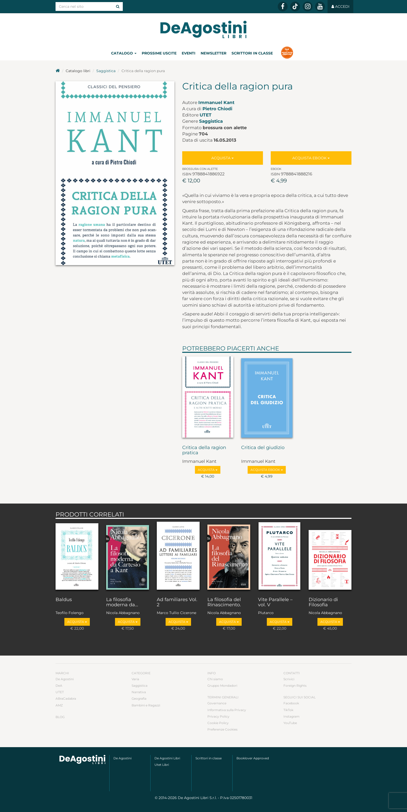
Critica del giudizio (262, 447)
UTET (206, 115)
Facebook (291, 703)
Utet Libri (161, 765)
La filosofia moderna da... (122, 602)
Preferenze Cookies (222, 729)
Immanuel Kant (216, 102)
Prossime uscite (159, 53)
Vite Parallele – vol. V (275, 602)
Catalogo (124, 53)
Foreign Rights (295, 685)
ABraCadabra (66, 698)
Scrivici (288, 679)
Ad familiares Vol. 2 (177, 602)
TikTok (288, 710)
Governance (216, 703)
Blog (60, 717)
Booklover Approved (252, 758)
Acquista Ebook (311, 158)
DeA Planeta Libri (203, 29)
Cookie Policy (218, 723)
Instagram (291, 716)
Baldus (64, 599)
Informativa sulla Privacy (226, 710)
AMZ (59, 705)
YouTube (290, 723)
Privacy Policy (218, 716)
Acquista (222, 158)
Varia (135, 679)
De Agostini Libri (167, 758)
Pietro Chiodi (217, 108)
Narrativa (139, 692)
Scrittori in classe (252, 53)
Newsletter (213, 53)
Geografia (139, 698)
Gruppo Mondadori (222, 685)
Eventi (188, 53)
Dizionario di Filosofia (323, 602)
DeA (59, 685)
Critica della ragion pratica (204, 450)
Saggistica (106, 70)
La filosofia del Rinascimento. (224, 602)
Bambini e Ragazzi (146, 705)
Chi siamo (215, 679)
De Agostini (65, 679)
